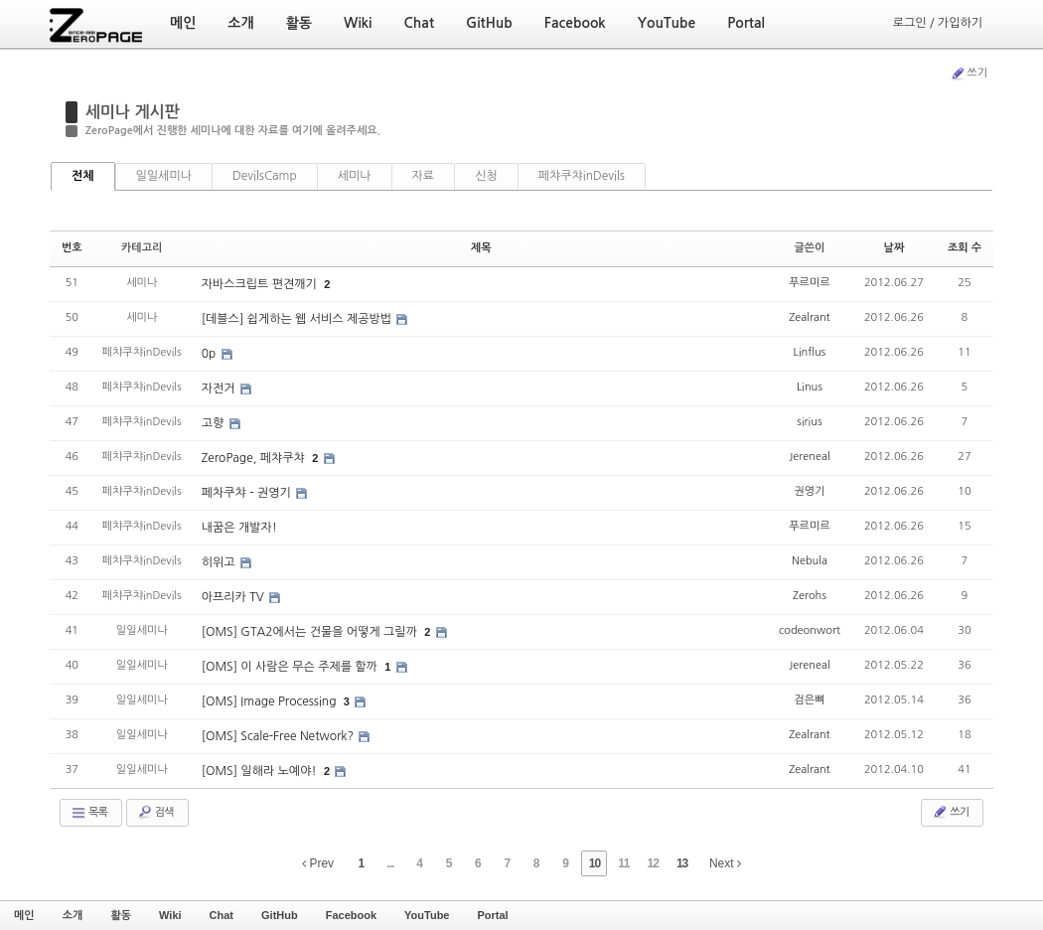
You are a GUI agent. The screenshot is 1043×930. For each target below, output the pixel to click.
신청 (486, 176)
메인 (24, 915)
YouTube (426, 915)
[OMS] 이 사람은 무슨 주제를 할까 (291, 667)
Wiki (170, 915)
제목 (481, 247)
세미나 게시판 (132, 111)
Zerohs (809, 595)
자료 (423, 176)
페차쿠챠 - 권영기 (248, 493)
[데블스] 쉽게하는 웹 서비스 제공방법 (298, 319)
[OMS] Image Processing (271, 701)
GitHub (279, 915)
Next (725, 863)
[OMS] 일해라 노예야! (261, 771)
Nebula (809, 560)
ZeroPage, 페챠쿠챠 (255, 458)
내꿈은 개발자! (239, 528)
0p (211, 354)
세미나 (355, 176)
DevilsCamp (264, 176)
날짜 (894, 247)
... (389, 863)
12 (653, 863)
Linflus (810, 352)
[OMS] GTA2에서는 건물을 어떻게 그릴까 (311, 632)
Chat (221, 915)
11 (623, 863)
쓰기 (968, 73)
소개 (73, 915)
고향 (214, 423)
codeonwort (809, 630)
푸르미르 (809, 282)
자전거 (220, 388)
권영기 (809, 491)
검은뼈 (809, 700)
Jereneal (809, 456)
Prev (318, 863)
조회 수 (964, 247)
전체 (83, 176)
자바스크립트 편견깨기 (261, 284)
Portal (492, 915)
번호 (72, 247)
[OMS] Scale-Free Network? (280, 736)
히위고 (220, 562)
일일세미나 (164, 176)
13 (681, 863)
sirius (809, 421)
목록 (89, 813)
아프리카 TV (234, 597)
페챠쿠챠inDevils (581, 176)
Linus (809, 387)
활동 (120, 915)
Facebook (351, 915)
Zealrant (809, 317)
